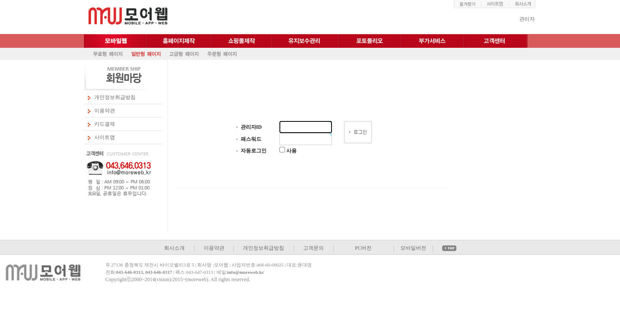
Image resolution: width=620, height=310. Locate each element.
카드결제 (104, 124)
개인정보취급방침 (115, 97)
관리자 (527, 19)
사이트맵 (104, 137)
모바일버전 (413, 248)
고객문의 (313, 248)
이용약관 (104, 111)
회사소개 (174, 248)
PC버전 (363, 248)
